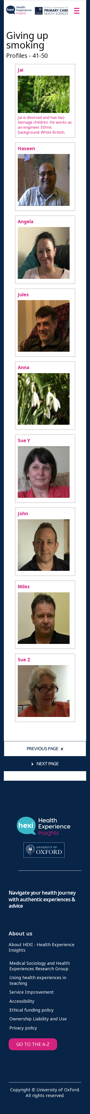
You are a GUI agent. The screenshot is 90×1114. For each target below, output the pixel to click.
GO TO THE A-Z (32, 1044)
